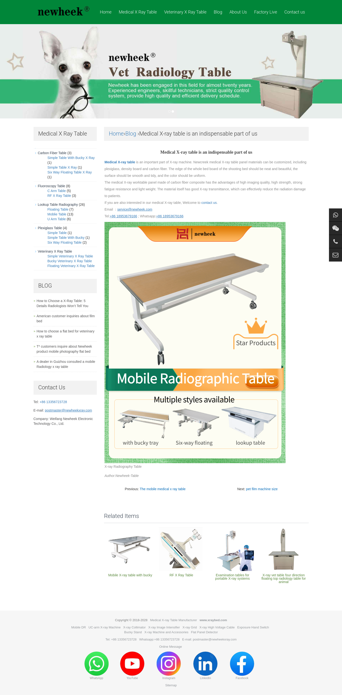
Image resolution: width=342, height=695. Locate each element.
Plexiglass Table (50, 228)
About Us (238, 11)
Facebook (242, 666)
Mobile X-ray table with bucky (130, 575)
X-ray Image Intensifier (164, 627)
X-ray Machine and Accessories (166, 632)
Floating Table (58, 209)
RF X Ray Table (181, 575)
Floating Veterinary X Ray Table (71, 266)
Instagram (169, 666)
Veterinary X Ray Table (185, 11)
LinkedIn (205, 666)
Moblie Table (57, 214)
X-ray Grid (189, 627)
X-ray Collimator (134, 627)
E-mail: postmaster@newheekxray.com (209, 639)
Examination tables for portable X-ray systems (232, 576)
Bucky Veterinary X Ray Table (70, 261)
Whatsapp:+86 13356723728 (159, 639)
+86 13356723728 (53, 402)
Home (106, 11)
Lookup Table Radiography (58, 204)
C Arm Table (57, 191)
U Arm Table (57, 219)
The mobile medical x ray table (163, 489)
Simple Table (57, 233)
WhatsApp (96, 666)
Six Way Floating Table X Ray (70, 172)
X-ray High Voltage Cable (217, 627)
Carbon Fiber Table (52, 153)
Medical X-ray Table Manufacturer (173, 620)
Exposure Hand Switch (253, 627)
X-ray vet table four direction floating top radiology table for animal (283, 578)
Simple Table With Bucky (66, 238)
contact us (209, 203)
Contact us (294, 11)
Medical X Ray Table (138, 11)
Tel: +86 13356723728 (121, 639)
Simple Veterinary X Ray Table (70, 256)
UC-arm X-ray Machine (105, 627)
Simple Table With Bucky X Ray (71, 158)
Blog (218, 11)
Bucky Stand (133, 632)
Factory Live (265, 11)
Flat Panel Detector (204, 632)
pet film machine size (262, 489)
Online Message (170, 646)
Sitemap (171, 685)
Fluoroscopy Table (51, 186)
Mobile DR (78, 627)
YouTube (132, 666)
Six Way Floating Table (65, 242)
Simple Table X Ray (62, 167)
